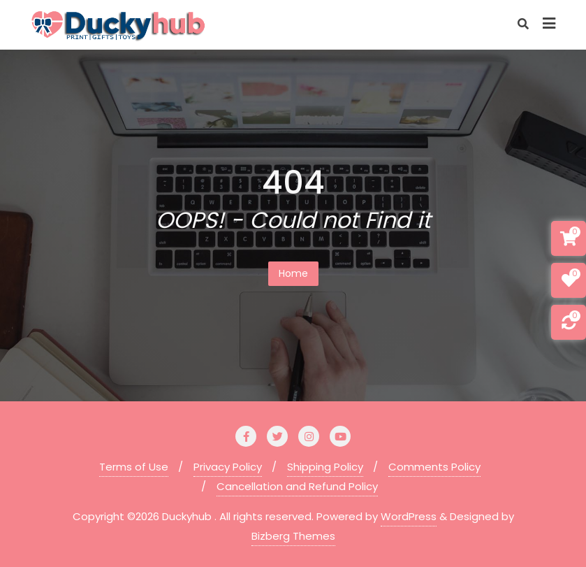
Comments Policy (434, 466)
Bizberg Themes (293, 536)
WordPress (409, 516)
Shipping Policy (325, 466)
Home (293, 273)
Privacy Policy (227, 466)
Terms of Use (133, 466)
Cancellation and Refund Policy (297, 486)
